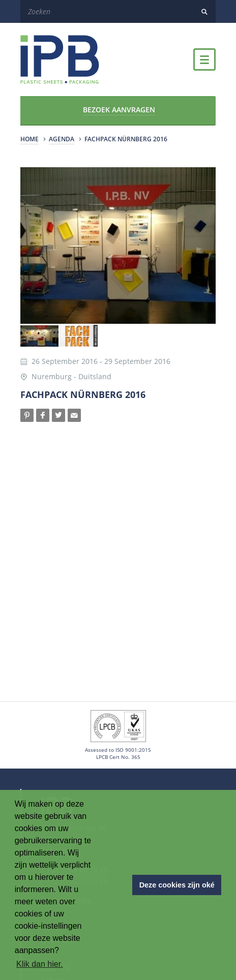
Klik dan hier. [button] (39, 964)
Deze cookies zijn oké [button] (177, 885)
